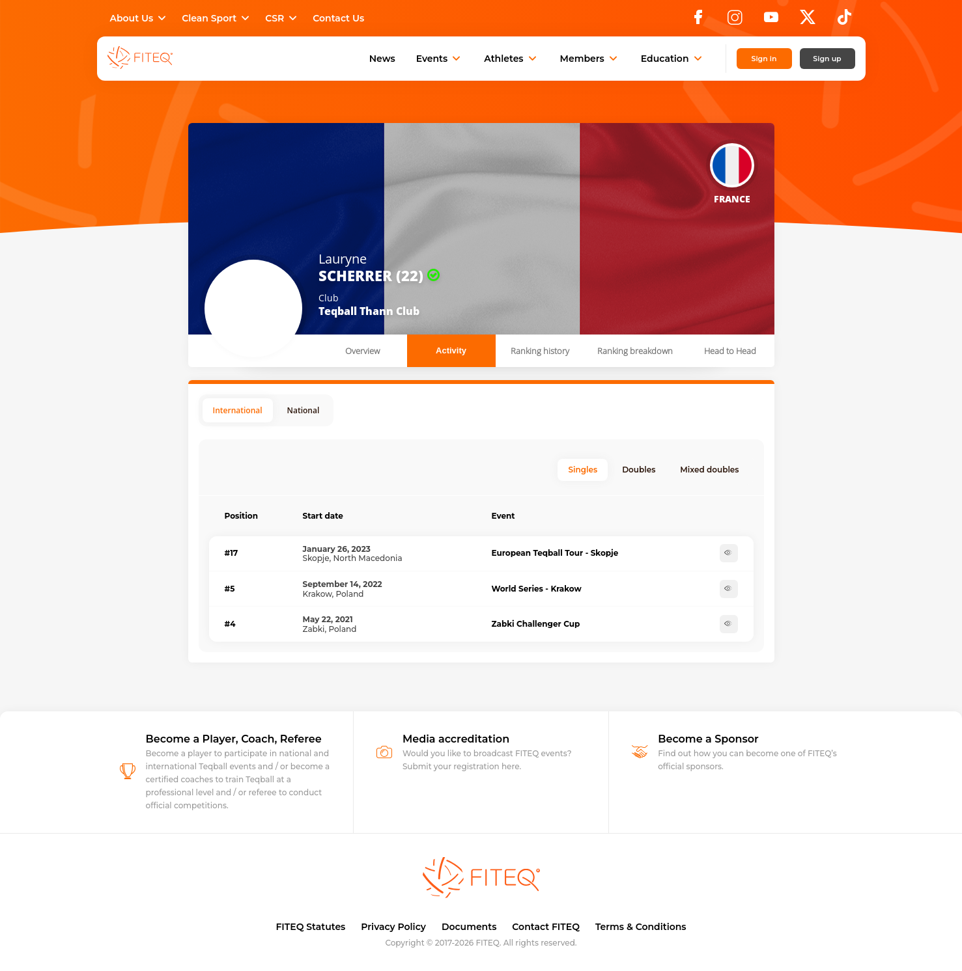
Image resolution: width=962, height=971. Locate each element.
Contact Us (338, 18)
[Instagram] (735, 21)
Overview (362, 351)
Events (440, 58)
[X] (807, 21)
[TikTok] (844, 21)
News (382, 58)
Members (590, 58)
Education (673, 58)
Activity (451, 350)
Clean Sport (217, 18)
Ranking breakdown (635, 351)
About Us (139, 18)
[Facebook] (698, 21)
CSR (282, 18)
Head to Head (730, 351)
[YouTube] (771, 21)
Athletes (511, 58)
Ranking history (540, 351)
